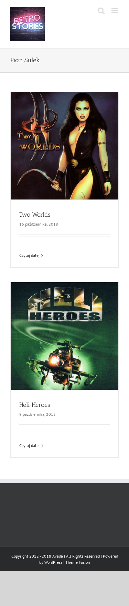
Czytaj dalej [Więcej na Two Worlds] (29, 255)
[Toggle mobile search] (101, 10)
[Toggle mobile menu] (115, 10)
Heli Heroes (34, 405)
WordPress (53, 562)
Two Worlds (35, 214)
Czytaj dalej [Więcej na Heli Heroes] (29, 445)
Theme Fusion (77, 562)
